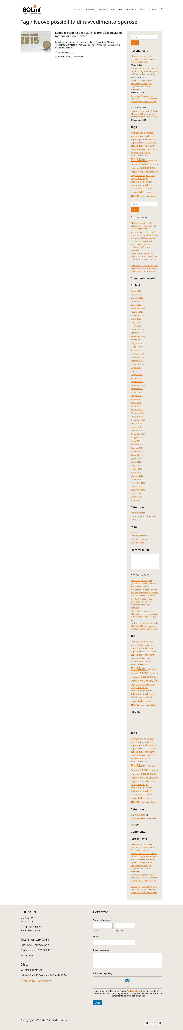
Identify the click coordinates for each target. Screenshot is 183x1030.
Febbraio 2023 (137, 312)
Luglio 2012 (136, 493)
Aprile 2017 (136, 402)
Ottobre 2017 (137, 388)
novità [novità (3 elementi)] (153, 176)
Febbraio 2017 (137, 409)
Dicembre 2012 (137, 479)
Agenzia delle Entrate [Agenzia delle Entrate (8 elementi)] (142, 132)
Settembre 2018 (138, 364)
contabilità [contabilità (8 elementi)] (136, 145)
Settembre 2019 (138, 336)
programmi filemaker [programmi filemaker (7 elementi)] (141, 181)
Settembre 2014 (138, 434)
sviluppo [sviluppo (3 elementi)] (148, 192)
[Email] (160, 1023)
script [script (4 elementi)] (147, 188)
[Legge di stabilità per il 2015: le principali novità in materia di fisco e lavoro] (36, 42)
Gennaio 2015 (137, 430)
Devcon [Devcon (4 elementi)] (148, 149)
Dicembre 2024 (137, 301)
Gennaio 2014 (137, 448)
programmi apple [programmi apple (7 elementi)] (139, 178)
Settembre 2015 (138, 420)
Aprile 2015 (136, 427)
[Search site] (161, 9)
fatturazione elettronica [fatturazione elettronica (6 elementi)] (140, 154)
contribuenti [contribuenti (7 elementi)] (148, 145)
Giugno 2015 (136, 423)
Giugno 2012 (136, 496)
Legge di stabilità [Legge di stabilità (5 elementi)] (138, 175)
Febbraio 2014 (137, 444)
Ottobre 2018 (137, 360)
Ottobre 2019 (137, 332)
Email (96, 936)
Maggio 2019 (136, 346)
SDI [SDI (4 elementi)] (151, 188)
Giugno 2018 (136, 371)
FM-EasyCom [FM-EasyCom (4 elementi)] (153, 164)
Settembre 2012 (138, 489)
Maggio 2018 (136, 374)
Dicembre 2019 (137, 329)
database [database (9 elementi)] (140, 149)
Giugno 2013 (136, 465)
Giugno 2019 (136, 343)
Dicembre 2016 (137, 413)
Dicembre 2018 (137, 353)
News (133, 519)
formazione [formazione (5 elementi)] (135, 168)
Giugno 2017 (136, 395)
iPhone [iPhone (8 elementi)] (139, 171)
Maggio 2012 (136, 500)
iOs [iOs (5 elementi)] (155, 168)
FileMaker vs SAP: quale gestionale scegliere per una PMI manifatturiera (143, 59)
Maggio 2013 (136, 469)
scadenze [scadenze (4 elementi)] (141, 188)
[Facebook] (153, 1023)
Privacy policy (28, 980)
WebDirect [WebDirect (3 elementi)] (143, 196)
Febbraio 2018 (137, 381)
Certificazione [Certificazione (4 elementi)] (151, 142)
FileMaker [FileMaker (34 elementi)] (139, 159)
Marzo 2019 (136, 350)
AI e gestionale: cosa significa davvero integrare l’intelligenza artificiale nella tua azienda (144, 71)
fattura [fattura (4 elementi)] (154, 149)
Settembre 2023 (138, 308)
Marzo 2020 (136, 325)
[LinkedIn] (146, 1023)
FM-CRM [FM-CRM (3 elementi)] (136, 165)
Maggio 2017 (136, 399)
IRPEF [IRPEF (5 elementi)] (151, 172)
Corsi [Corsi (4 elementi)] (133, 149)
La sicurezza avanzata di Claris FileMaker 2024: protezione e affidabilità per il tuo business (144, 114)
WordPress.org (137, 542)
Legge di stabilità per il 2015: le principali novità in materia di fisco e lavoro (88, 34)
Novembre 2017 (138, 385)
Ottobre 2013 (137, 455)
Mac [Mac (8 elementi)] (148, 175)
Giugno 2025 (136, 294)
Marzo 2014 (136, 441)
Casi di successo (138, 512)
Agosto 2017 (136, 392)
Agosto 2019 (136, 339)
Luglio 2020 (136, 318)
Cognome (119, 930)
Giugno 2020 (136, 322)
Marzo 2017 (136, 406)
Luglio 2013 (136, 462)
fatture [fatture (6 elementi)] (144, 155)
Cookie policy (44, 980)
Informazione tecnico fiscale (70, 56)
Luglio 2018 (136, 367)
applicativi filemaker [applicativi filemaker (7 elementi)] (147, 139)
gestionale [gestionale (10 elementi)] (147, 167)
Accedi (134, 532)
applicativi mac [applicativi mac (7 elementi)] (138, 142)
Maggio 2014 (136, 437)
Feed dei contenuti (139, 535)
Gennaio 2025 (137, 298)
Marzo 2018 (136, 378)
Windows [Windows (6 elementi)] (151, 196)
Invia (97, 1002)
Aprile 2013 (136, 472)
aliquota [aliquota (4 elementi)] (134, 136)
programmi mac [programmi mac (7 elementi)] (139, 184)
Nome (95, 930)
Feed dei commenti (139, 539)
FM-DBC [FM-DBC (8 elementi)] (144, 164)
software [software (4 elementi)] (134, 192)
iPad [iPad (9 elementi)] (133, 171)
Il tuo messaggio (101, 950)
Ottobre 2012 (137, 486)
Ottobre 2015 (137, 416)
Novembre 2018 (138, 357)
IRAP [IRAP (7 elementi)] (146, 171)
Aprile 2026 (136, 291)
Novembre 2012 (138, 483)
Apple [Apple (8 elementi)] (140, 136)
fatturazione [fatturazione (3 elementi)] (135, 153)
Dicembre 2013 (137, 451)
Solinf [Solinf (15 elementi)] (141, 192)
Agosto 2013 (136, 458)
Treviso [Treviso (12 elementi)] (135, 196)
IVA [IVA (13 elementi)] (156, 171)
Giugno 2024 (136, 305)
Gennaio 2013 (137, 476)
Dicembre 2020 (137, 315)
